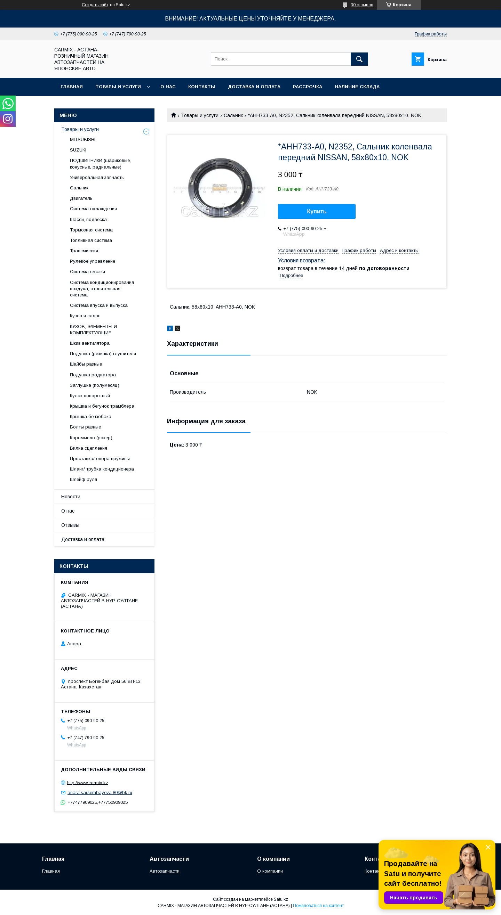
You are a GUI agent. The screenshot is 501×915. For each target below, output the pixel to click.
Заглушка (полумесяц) (94, 385)
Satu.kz (281, 899)
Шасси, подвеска (88, 219)
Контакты (201, 86)
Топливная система (91, 240)
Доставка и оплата (254, 86)
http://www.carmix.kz (87, 782)
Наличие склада (357, 86)
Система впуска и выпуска (99, 305)
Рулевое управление (92, 261)
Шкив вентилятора (90, 343)
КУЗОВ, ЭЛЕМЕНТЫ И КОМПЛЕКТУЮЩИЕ (93, 329)
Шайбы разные (86, 364)
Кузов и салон (85, 315)
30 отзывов (362, 4)
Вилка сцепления (88, 448)
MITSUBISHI (82, 139)
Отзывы (70, 525)
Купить (317, 211)
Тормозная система (91, 229)
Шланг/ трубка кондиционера (102, 469)
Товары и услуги (118, 86)
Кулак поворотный (90, 395)
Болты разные (85, 427)
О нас (168, 86)
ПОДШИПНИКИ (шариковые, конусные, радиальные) (100, 163)
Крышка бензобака (90, 416)
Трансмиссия (84, 250)
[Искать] (359, 59)
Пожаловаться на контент (318, 905)
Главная (72, 86)
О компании (270, 871)
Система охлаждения (93, 208)
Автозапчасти (165, 871)
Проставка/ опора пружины (100, 458)
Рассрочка (307, 86)
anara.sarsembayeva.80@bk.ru (99, 792)
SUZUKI (78, 150)
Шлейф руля (83, 479)
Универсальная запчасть (97, 177)
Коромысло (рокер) (91, 437)
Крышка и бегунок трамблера (102, 406)
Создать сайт (95, 4)
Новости (70, 496)
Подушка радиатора (93, 374)
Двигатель (81, 198)
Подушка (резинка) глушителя (103, 353)
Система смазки (87, 271)
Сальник (233, 115)
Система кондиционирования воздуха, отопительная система (102, 288)
